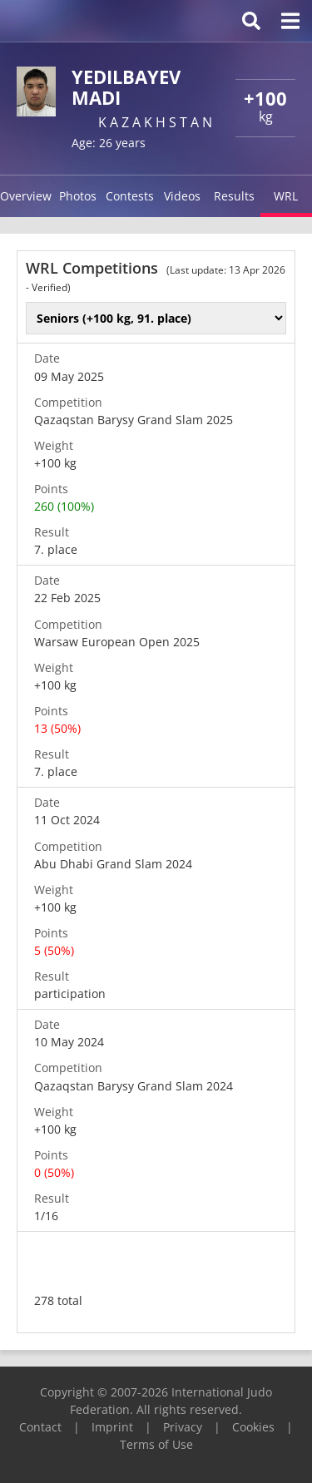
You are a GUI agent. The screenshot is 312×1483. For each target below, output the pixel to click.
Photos (78, 196)
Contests (130, 196)
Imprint (112, 1427)
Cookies (253, 1427)
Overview (26, 196)
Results (234, 196)
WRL (286, 196)
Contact (40, 1427)
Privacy (182, 1427)
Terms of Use (156, 1444)
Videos (182, 196)
